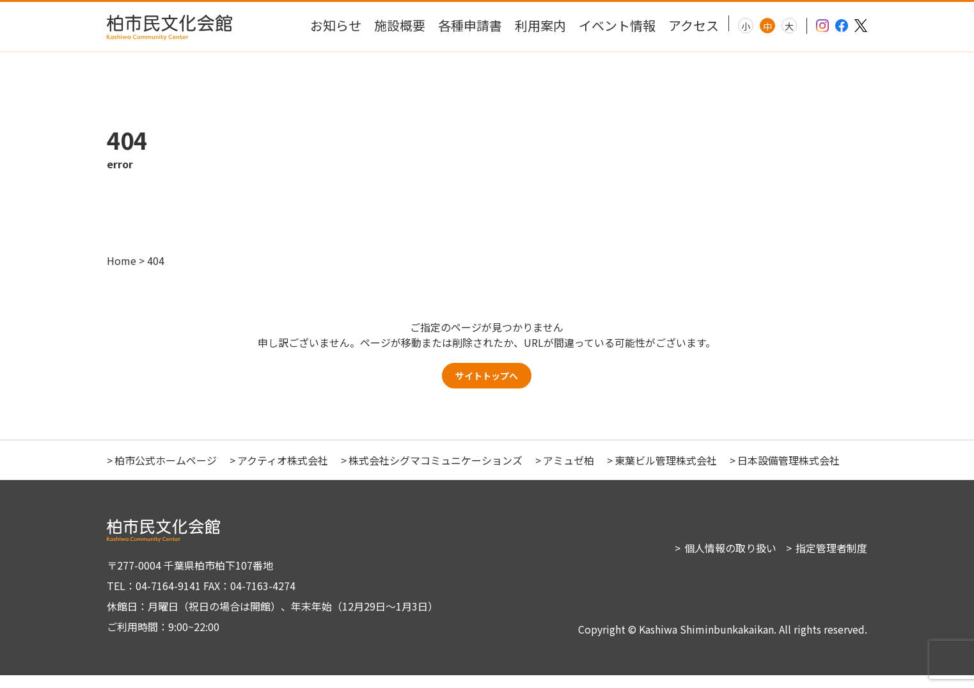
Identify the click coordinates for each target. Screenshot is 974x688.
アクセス (693, 25)
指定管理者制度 (831, 560)
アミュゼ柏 (568, 473)
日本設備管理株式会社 (788, 473)
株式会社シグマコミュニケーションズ (435, 473)
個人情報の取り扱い (730, 560)
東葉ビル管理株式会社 (666, 473)
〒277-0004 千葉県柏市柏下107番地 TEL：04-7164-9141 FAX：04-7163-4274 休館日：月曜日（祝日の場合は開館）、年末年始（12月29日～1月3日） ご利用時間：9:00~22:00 (267, 608)
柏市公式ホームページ (165, 473)
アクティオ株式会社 (282, 473)
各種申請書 (470, 25)
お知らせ (335, 25)
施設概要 (399, 25)
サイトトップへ (486, 385)
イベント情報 (617, 25)
